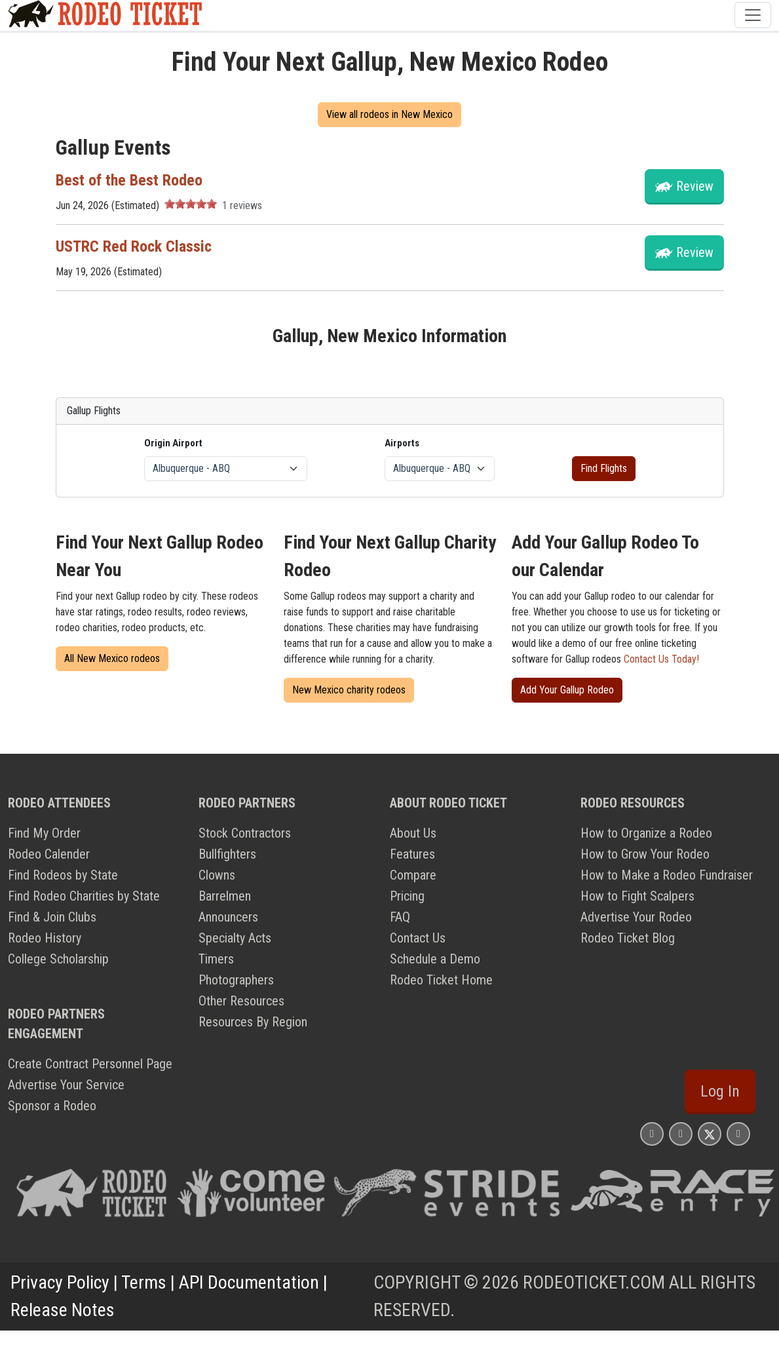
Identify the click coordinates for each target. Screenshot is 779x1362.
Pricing (407, 896)
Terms (143, 1282)
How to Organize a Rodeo (646, 833)
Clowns (217, 875)
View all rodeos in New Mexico (389, 114)
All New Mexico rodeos (112, 658)
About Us (413, 833)
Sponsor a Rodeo (52, 1106)
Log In (720, 1091)
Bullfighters (227, 854)
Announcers (228, 917)
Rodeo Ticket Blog (627, 938)
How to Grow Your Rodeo (645, 854)
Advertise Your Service (66, 1085)
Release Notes (62, 1310)
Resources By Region (253, 1022)
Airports (402, 443)
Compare (413, 875)
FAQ (400, 917)
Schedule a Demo (435, 959)
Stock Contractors (245, 833)
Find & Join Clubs (52, 917)
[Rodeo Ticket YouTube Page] (738, 1133)
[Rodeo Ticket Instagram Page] (651, 1133)
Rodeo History (44, 938)
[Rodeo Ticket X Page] (709, 1133)
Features (412, 854)
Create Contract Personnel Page (90, 1064)
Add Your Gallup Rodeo (567, 690)
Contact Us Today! (661, 659)
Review (694, 186)
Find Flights (603, 468)
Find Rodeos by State (63, 875)
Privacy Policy (59, 1282)
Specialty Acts (235, 938)
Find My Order (44, 833)
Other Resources (241, 1001)
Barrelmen (225, 896)
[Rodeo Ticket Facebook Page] (680, 1133)
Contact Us (418, 938)
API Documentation (249, 1282)
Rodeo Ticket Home (441, 980)
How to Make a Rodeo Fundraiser (666, 875)
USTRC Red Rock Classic (134, 246)
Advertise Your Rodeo (636, 917)
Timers (216, 959)
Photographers (236, 980)
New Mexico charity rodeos (349, 690)
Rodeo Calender (49, 854)
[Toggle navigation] (752, 15)
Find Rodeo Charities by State (84, 896)
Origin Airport (173, 443)
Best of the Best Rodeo (129, 180)
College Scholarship (58, 959)
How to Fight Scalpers (637, 896)
